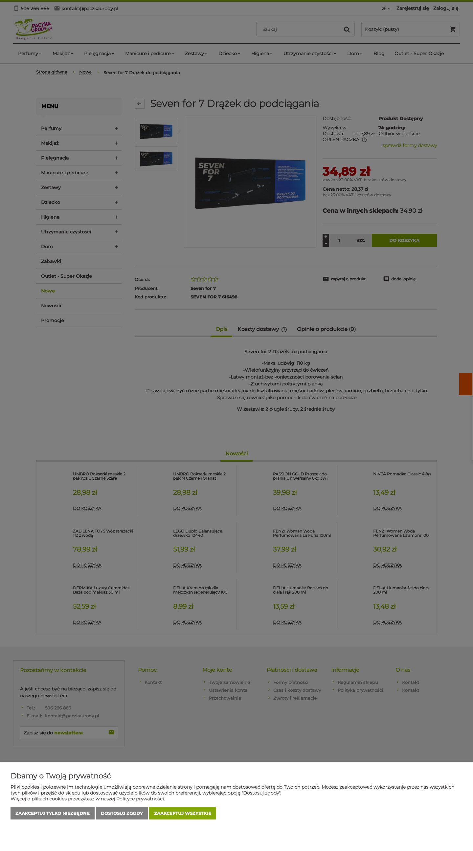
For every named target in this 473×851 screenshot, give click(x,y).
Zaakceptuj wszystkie (182, 813)
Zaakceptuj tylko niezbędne (52, 813)
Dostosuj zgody (122, 813)
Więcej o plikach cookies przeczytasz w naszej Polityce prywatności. (88, 799)
